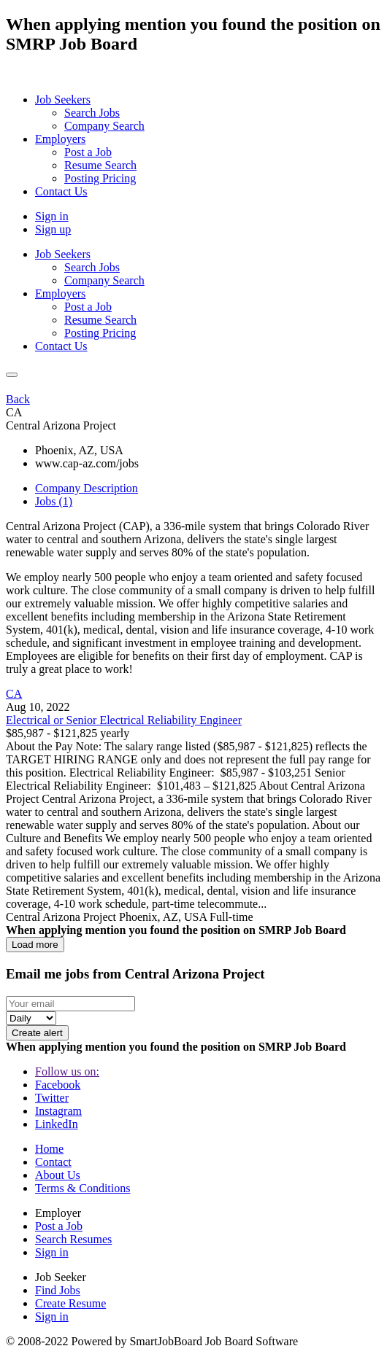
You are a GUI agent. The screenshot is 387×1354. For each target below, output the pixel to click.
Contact (53, 1162)
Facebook (57, 1084)
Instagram (58, 1111)
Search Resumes (73, 1239)
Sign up (53, 229)
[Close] (12, 375)
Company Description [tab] (86, 488)
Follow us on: (67, 1071)
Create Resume (70, 1303)
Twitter (52, 1098)
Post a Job (59, 1226)
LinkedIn (56, 1124)
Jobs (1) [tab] (53, 501)
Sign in (52, 216)
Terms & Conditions (82, 1188)
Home (49, 1149)
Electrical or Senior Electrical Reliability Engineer (124, 720)
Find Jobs (57, 1290)
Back (18, 399)
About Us (57, 1175)
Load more (35, 944)
